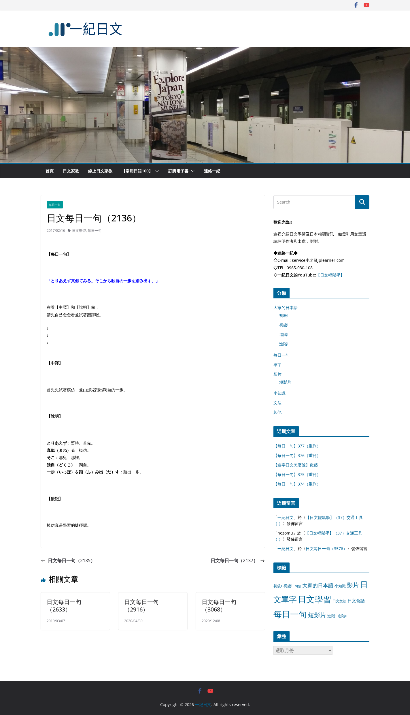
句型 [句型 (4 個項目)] (298, 586)
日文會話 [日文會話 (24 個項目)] (356, 601)
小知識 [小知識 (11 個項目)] (340, 585)
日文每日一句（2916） (141, 605)
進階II (284, 344)
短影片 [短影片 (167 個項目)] (317, 615)
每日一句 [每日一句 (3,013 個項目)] (290, 614)
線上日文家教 (100, 171)
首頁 (50, 171)
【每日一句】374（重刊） (297, 484)
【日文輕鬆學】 (330, 275)
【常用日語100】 (137, 171)
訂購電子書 (178, 171)
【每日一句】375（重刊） (297, 474)
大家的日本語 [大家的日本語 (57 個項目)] (317, 585)
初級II (284, 325)
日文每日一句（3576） (326, 548)
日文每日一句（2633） (64, 605)
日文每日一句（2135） (68, 560)
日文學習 (79, 230)
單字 (277, 364)
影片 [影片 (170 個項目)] (353, 585)
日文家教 (71, 171)
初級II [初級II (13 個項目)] (288, 585)
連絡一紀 (212, 171)
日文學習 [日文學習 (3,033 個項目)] (314, 599)
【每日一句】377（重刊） (297, 446)
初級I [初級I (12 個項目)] (277, 585)
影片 (277, 374)
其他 (277, 412)
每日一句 (55, 205)
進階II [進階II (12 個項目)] (342, 615)
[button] (156, 171)
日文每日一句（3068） (219, 605)
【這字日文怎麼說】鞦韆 (295, 465)
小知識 (279, 393)
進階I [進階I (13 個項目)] (332, 615)
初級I (283, 315)
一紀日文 (285, 517)
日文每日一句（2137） (238, 560)
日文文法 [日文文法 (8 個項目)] (339, 601)
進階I (283, 334)
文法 (277, 402)
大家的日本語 (285, 307)
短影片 (285, 382)
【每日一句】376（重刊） (297, 455)
